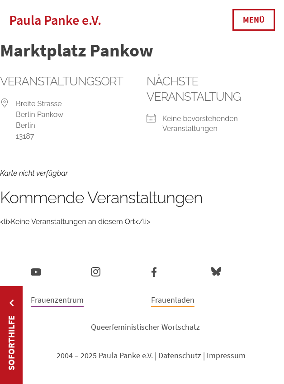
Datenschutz (179, 355)
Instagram (95, 270)
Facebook (154, 270)
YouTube (36, 271)
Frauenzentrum (57, 300)
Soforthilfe (11, 342)
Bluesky (216, 271)
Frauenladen (172, 300)
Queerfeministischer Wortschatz (145, 327)
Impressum (226, 355)
